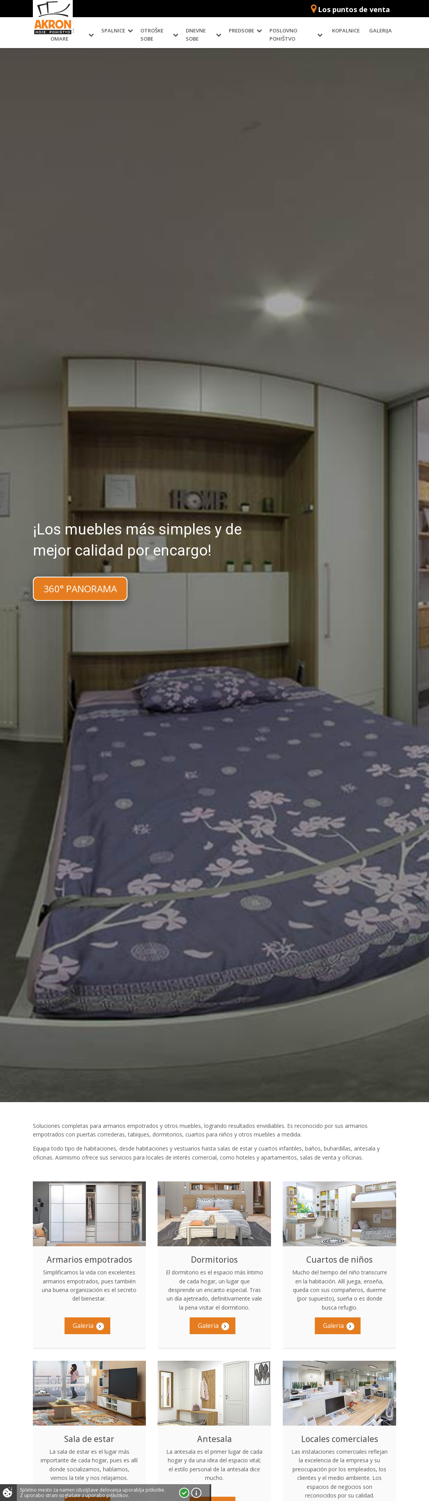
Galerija (380, 30)
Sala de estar (89, 1438)
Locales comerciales (339, 1438)
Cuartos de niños (339, 1259)
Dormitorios (214, 1259)
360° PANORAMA (80, 588)
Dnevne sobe (196, 34)
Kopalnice (346, 30)
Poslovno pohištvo (283, 34)
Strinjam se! (184, 1493)
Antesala (214, 1438)
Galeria (88, 1325)
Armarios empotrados (89, 1259)
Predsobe (241, 30)
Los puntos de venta (354, 9)
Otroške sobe (151, 34)
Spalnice (113, 30)
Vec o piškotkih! (196, 1493)
